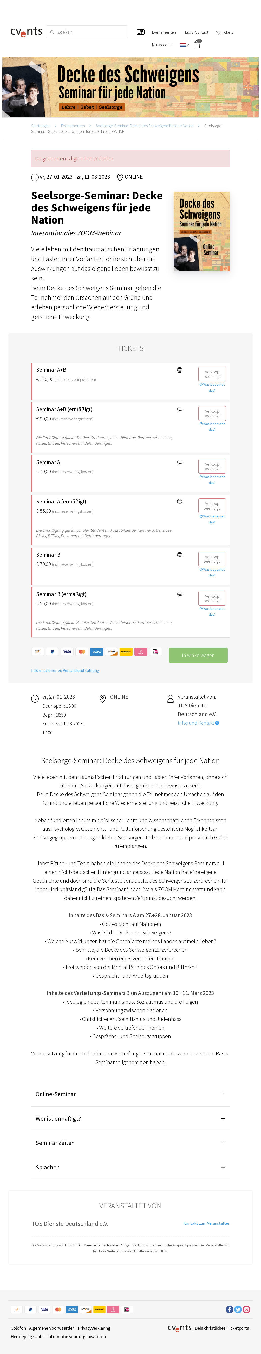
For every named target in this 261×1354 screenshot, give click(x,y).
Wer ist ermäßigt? (58, 1118)
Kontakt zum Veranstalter (206, 1223)
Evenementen (73, 125)
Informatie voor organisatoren (76, 1337)
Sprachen (48, 1167)
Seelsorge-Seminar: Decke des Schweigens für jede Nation (144, 125)
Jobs (39, 1337)
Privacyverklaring (94, 1328)
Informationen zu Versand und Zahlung (65, 670)
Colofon (18, 1328)
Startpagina (40, 125)
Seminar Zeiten (55, 1143)
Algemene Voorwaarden (52, 1328)
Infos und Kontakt (198, 723)
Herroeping (21, 1337)
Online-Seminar (56, 1094)
